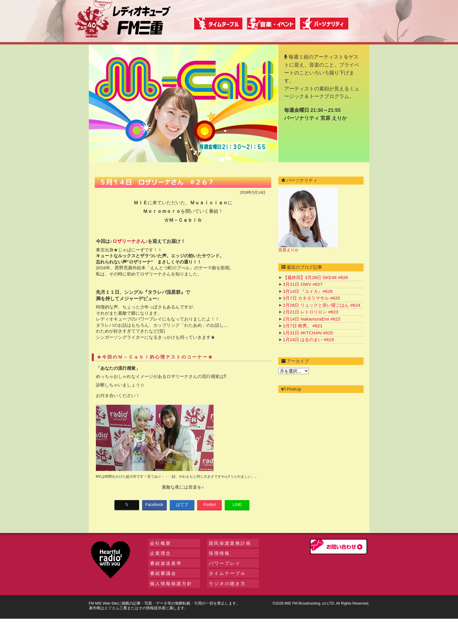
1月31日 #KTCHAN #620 (308, 332)
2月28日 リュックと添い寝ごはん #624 (321, 305)
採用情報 (219, 553)
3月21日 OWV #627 (303, 284)
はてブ (182, 504)
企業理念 (160, 553)
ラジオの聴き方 (227, 583)
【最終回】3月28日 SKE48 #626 (315, 277)
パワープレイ (225, 563)
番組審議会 (163, 573)
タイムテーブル (227, 573)
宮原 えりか (333, 118)
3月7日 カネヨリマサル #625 (311, 298)
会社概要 (160, 543)
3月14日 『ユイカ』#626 (308, 291)
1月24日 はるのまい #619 (308, 339)
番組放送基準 (166, 563)
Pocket (209, 504)
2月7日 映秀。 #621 (303, 325)
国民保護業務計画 (230, 543)
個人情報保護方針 (171, 583)
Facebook (154, 504)
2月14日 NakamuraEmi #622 (312, 318)
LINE (237, 504)
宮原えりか (288, 250)
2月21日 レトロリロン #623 (310, 311)
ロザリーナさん (128, 241)
